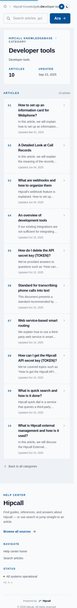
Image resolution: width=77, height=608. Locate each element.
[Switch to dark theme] (67, 6)
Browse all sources (19, 531)
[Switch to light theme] (61, 6)
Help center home (15, 551)
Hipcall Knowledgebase (28, 6)
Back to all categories (20, 466)
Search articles (13, 558)
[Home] (5, 6)
